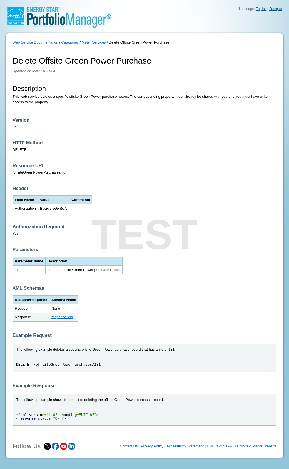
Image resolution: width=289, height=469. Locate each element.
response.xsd (62, 317)
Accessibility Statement (185, 446)
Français (275, 9)
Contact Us (129, 446)
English (261, 9)
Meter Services (94, 42)
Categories (70, 42)
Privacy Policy (152, 446)
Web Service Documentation (35, 42)
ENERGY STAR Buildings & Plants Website (241, 446)
